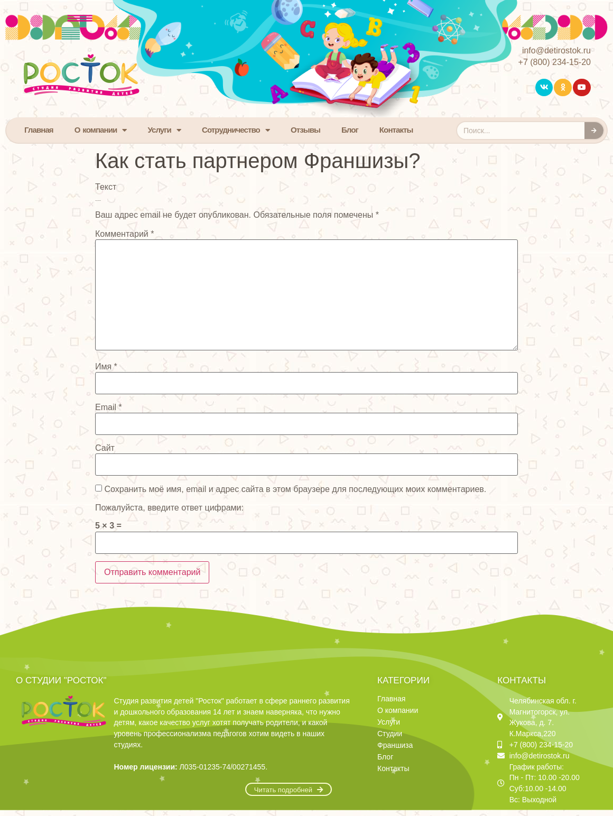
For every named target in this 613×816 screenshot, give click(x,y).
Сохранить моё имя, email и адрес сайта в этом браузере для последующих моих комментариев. (295, 489)
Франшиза (395, 745)
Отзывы (305, 129)
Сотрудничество (236, 130)
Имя (106, 367)
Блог (349, 129)
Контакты (396, 129)
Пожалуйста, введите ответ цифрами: (169, 508)
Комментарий (124, 234)
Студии (389, 733)
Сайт (105, 448)
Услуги (164, 130)
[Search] (593, 130)
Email (108, 407)
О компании (101, 130)
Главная (38, 129)
